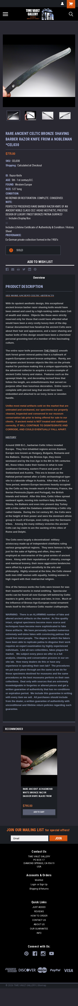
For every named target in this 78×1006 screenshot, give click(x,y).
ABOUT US (39, 924)
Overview (39, 277)
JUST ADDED (39, 907)
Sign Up (43, 884)
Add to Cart (39, 812)
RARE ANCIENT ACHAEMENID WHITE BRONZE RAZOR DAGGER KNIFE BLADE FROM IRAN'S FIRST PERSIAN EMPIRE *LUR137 (38, 793)
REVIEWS (39, 911)
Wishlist (39, 880)
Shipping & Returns (39, 888)
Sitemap (42, 985)
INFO (39, 933)
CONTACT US (39, 920)
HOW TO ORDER (39, 915)
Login (33, 884)
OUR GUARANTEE (39, 928)
